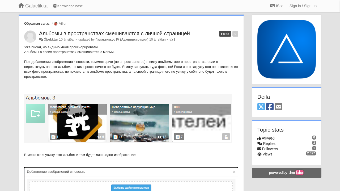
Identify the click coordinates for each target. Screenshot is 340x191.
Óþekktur (51, 39)
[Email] (278, 107)
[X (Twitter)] (261, 107)
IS (276, 6)
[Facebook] (270, 107)
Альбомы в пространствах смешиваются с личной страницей (114, 33)
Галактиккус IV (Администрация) (122, 39)
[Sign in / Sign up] (303, 5)
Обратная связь (37, 23)
